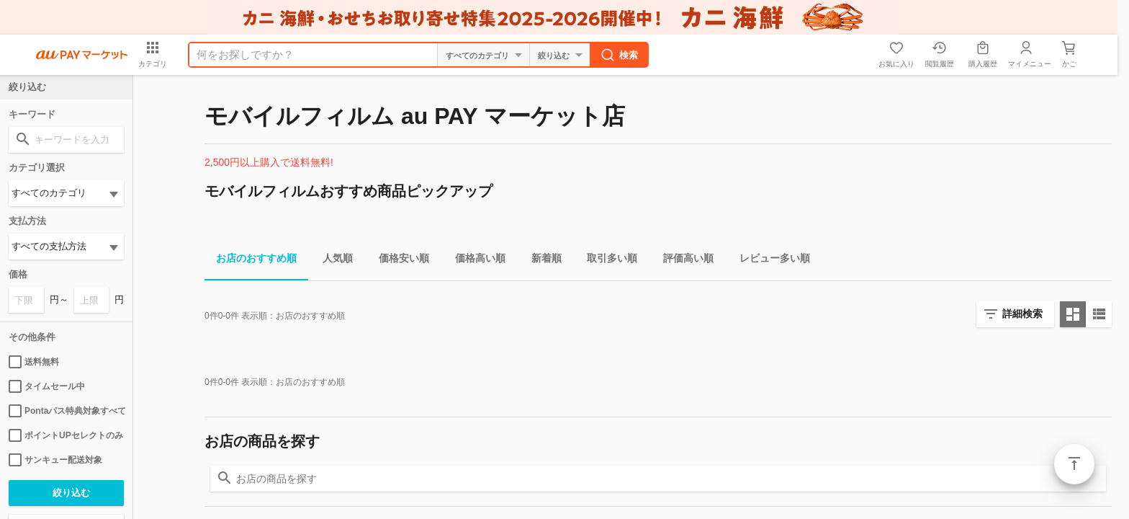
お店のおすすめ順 (250, 260)
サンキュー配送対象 (55, 459)
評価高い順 (683, 260)
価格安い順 (398, 260)
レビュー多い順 (769, 260)
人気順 (332, 260)
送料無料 (34, 361)
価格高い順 (474, 260)
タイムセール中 (47, 386)
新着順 (541, 260)
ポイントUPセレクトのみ (66, 435)
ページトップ (1074, 464)
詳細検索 (1022, 313)
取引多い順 (606, 260)
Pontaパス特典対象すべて (66, 410)
